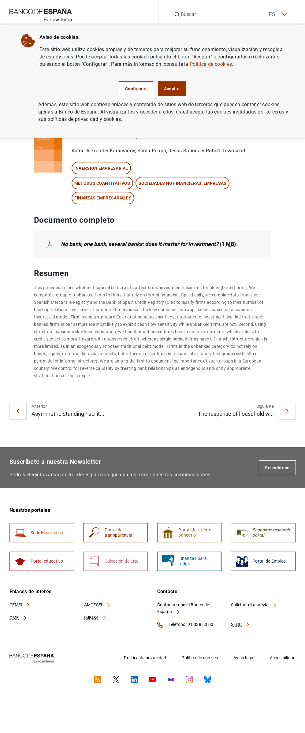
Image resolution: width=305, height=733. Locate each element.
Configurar (136, 88)
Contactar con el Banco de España (183, 610)
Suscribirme (277, 468)
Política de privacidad (145, 659)
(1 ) (149, 244)
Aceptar (172, 88)
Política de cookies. (211, 64)
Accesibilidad (283, 659)
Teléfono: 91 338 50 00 (185, 626)
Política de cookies (199, 659)
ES (276, 14)
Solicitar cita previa (254, 606)
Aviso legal (244, 659)
